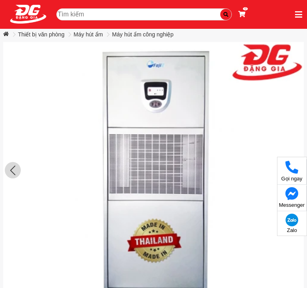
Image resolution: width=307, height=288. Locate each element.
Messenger (292, 197)
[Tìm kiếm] (225, 14)
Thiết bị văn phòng (41, 34)
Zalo (292, 223)
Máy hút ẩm (88, 34)
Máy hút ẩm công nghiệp (142, 34)
